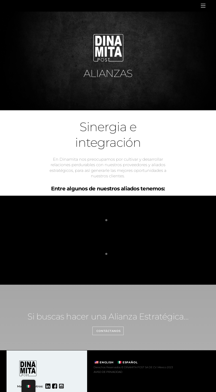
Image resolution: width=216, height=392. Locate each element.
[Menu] (203, 6)
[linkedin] (47, 386)
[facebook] (54, 386)
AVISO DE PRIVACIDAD (108, 371)
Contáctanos (108, 331)
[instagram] (61, 386)
